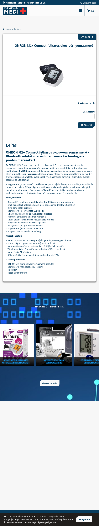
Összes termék (49, 383)
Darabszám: (89, 111)
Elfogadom (84, 519)
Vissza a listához (12, 29)
